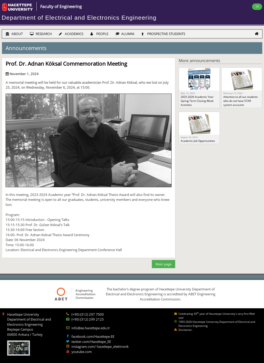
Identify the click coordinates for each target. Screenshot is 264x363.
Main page (163, 264)
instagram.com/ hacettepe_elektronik (100, 346)
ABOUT (14, 33)
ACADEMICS (71, 33)
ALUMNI (124, 33)
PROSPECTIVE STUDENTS (163, 33)
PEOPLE (99, 33)
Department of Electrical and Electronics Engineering (79, 17)
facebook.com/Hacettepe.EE (92, 336)
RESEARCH (41, 33)
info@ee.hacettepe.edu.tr (90, 328)
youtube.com (81, 351)
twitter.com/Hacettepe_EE (91, 341)
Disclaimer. (185, 330)
